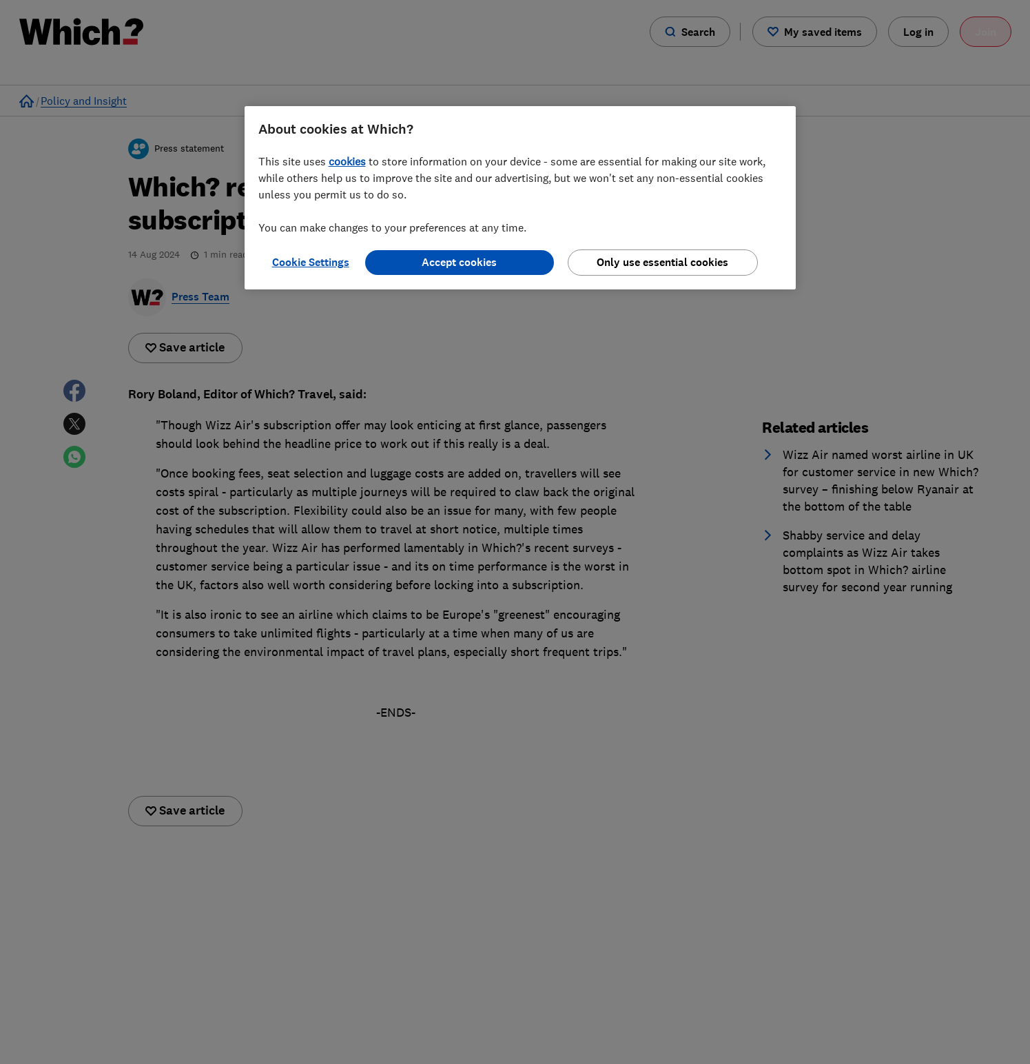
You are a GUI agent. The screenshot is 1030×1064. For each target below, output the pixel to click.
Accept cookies (459, 262)
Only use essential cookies (662, 262)
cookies (347, 161)
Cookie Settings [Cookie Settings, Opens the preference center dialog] (310, 262)
